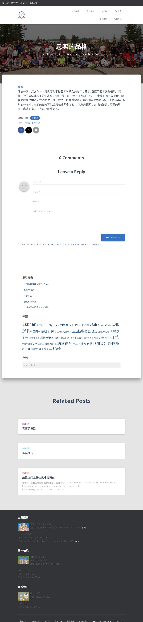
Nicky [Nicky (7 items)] (72, 325)
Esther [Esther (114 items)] (29, 324)
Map (76, 541)
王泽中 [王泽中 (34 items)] (106, 337)
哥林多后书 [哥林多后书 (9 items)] (34, 337)
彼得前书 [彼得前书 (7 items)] (70, 338)
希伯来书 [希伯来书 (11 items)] (55, 337)
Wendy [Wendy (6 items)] (108, 325)
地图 (84, 527)
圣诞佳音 (28, 295)
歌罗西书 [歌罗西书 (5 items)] (87, 338)
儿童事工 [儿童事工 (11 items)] (67, 331)
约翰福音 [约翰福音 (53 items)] (64, 343)
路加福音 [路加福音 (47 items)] (100, 343)
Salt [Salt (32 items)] (94, 324)
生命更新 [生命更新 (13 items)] (40, 344)
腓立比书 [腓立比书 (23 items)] (86, 344)
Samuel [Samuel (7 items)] (101, 325)
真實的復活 (29, 290)
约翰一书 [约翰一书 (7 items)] (53, 344)
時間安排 (15, 3)
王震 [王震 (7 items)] (24, 344)
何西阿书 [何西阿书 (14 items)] (35, 331)
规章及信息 (34, 3)
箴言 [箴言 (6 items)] (47, 344)
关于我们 (5, 3)
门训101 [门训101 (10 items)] (26, 349)
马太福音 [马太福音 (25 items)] (55, 349)
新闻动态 (75, 11)
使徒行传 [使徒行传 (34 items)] (47, 331)
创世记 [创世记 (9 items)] (106, 331)
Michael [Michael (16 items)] (64, 325)
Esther (27, 122)
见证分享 (118, 11)
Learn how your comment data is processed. (77, 244)
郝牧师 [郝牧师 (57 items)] (113, 343)
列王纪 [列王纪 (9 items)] (99, 331)
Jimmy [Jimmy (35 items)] (48, 324)
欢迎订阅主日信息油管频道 (36, 307)
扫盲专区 (118, 19)
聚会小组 (24, 3)
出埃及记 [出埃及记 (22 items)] (90, 331)
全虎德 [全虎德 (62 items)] (78, 330)
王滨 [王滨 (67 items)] (115, 337)
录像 (20, 87)
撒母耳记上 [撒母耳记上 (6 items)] (79, 338)
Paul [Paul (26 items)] (78, 325)
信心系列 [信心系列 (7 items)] (58, 331)
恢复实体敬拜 (30, 301)
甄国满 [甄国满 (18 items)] (30, 344)
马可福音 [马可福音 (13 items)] (44, 349)
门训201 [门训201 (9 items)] (34, 349)
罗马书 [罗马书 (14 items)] (76, 344)
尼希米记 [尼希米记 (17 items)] (45, 337)
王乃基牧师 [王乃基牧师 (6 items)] (96, 338)
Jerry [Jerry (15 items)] (39, 325)
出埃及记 (35, 122)
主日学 (104, 11)
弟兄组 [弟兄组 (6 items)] (63, 338)
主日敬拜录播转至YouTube (36, 284)
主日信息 (90, 11)
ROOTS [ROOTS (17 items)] (86, 325)
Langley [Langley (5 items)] (56, 325)
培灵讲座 (103, 19)
